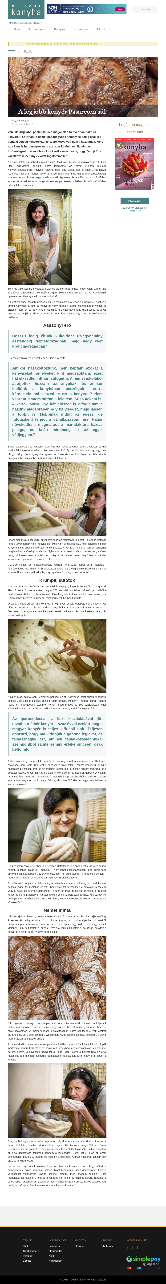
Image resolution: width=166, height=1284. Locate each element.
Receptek (59, 29)
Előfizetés (80, 1246)
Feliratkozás (107, 1246)
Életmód (100, 29)
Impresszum (55, 1246)
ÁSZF (52, 1256)
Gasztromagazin (37, 29)
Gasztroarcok (80, 29)
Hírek (17, 29)
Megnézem (134, 200)
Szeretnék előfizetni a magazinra (134, 209)
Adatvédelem (55, 1261)
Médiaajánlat (55, 1251)
